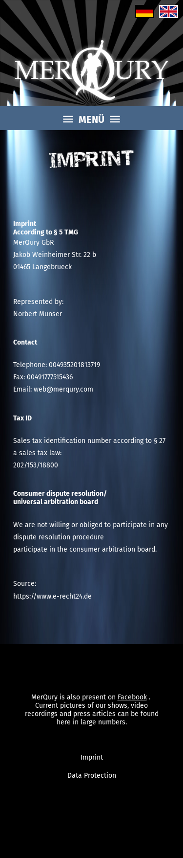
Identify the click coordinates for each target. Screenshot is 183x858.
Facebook (132, 695)
